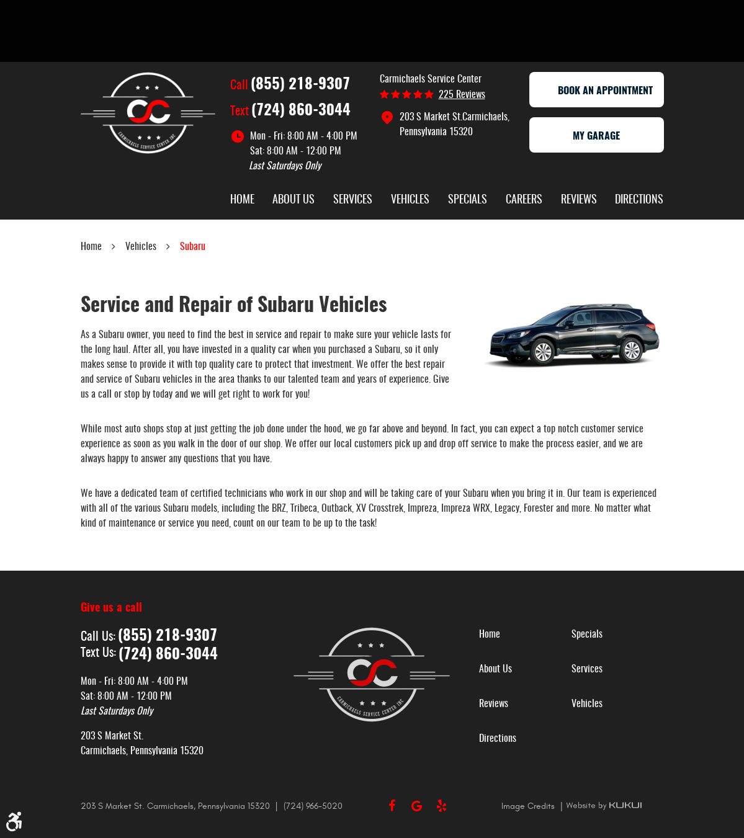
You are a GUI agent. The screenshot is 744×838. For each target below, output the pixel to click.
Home (242, 200)
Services (352, 200)
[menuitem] (242, 202)
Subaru (192, 247)
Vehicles (410, 200)
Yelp (441, 805)
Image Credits (529, 806)
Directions (639, 200)
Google (417, 805)
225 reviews (462, 95)
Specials (467, 200)
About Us (293, 200)
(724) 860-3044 (301, 111)
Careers (524, 200)
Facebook (392, 805)
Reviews (579, 200)
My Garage (596, 136)
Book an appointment (596, 91)
